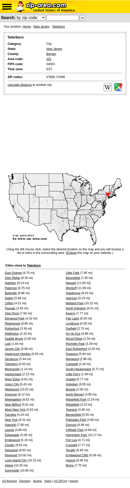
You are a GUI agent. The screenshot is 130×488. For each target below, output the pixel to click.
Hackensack (13, 374)
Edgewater (12, 435)
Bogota (71, 389)
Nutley (9, 298)
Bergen (51, 54)
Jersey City (12, 349)
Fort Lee (71, 440)
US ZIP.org (60, 480)
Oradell (71, 379)
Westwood (12, 389)
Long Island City (16, 460)
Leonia (9, 430)
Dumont (71, 425)
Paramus (72, 354)
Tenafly (71, 450)
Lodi (8, 344)
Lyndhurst (72, 323)
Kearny (71, 313)
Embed (72, 253)
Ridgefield (72, 404)
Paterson (11, 288)
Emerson (11, 394)
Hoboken (72, 384)
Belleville (11, 293)
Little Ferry (73, 374)
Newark (71, 283)
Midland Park (75, 303)
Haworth (10, 425)
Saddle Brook (14, 339)
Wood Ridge (74, 339)
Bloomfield (73, 278)
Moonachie (12, 369)
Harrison (71, 298)
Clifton (9, 303)
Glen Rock (12, 313)
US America (9, 480)
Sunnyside (12, 470)
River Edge (12, 379)
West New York (15, 409)
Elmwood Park (14, 318)
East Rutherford (76, 349)
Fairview (10, 415)
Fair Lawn (72, 318)
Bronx (70, 465)
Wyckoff (71, 288)
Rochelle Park (75, 344)
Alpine (9, 465)
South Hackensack (78, 369)
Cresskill (71, 445)
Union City (12, 384)
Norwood (11, 455)
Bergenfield (73, 415)
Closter (9, 445)
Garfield (71, 328)
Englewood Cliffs (77, 455)
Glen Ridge (12, 278)
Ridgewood (12, 323)
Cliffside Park (75, 430)
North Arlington (76, 308)
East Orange (13, 273)
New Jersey (41, 26)
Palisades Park (76, 420)
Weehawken (13, 399)
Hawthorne (73, 293)
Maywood (72, 359)
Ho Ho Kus (73, 333)
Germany (25, 480)
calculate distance (20, 85)
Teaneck (71, 409)
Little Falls (73, 273)
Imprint (73, 480)
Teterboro (58, 26)
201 (48, 59)
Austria (37, 480)
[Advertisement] (65, 134)
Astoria (70, 460)
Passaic (10, 308)
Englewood (12, 440)
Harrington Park (76, 435)
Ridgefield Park (76, 399)
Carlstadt (72, 364)
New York (11, 420)
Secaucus (11, 359)
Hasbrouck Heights (17, 354)
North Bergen (75, 394)
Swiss (47, 480)
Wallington (12, 333)
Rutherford (12, 328)
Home (27, 26)
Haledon (10, 283)
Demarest (11, 450)
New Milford (13, 404)
